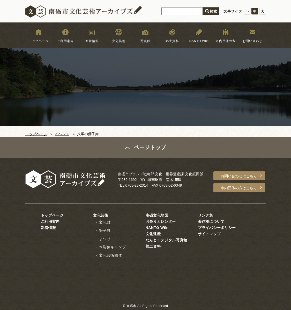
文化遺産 (153, 234)
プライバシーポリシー (217, 228)
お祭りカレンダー (161, 221)
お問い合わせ (252, 41)
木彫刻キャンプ (112, 247)
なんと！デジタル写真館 (167, 240)
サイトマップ (209, 234)
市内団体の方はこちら (239, 188)
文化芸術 (118, 41)
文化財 (104, 222)
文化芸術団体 (110, 255)
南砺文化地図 (157, 215)
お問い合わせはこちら (239, 176)
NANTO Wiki (199, 41)
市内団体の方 (225, 41)
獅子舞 (104, 230)
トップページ (38, 41)
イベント (62, 134)
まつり (104, 239)
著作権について (211, 221)
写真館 (145, 41)
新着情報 (92, 41)
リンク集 (205, 215)
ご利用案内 (65, 41)
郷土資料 (172, 41)
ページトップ (150, 147)
